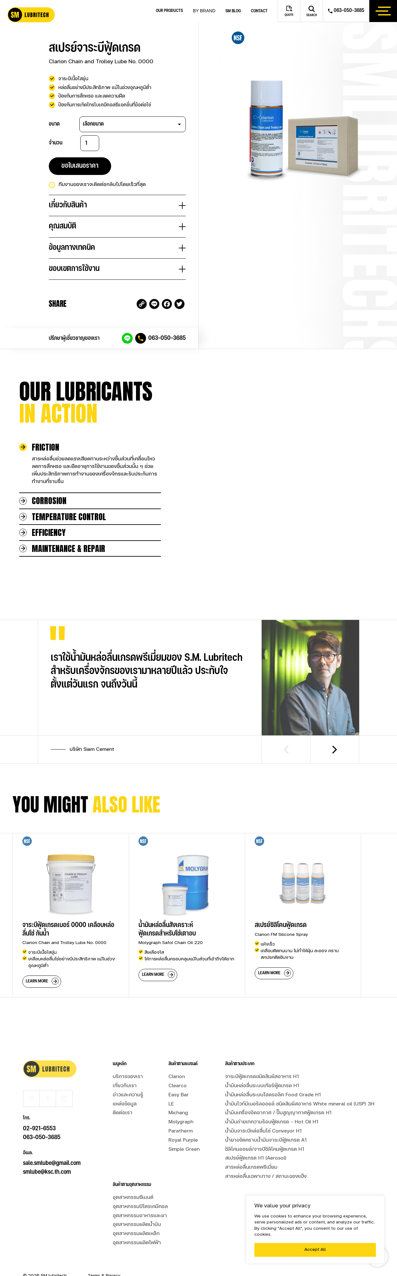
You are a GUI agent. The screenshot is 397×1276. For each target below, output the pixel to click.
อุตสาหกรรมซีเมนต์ (133, 1180)
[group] (71, 897)
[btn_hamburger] (383, 11)
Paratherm (180, 1113)
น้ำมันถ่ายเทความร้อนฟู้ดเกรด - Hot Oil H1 (271, 1104)
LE (171, 1086)
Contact (259, 11)
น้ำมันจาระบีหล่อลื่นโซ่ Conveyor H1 (263, 1113)
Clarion (176, 1059)
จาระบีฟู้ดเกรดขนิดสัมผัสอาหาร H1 (262, 1059)
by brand (204, 10)
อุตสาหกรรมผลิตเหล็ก (136, 1216)
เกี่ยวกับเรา (125, 1068)
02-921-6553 (39, 1094)
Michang (178, 1095)
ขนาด (54, 123)
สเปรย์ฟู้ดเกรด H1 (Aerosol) (255, 1140)
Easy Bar (178, 1077)
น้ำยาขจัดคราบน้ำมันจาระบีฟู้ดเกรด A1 (266, 1122)
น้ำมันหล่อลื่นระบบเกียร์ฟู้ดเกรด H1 (262, 1068)
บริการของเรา (128, 1059)
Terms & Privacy (104, 1258)
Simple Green (184, 1131)
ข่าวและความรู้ (128, 1077)
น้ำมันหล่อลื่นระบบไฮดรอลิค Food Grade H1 (273, 1077)
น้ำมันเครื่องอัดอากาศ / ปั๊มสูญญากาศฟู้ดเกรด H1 (278, 1095)
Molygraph (180, 1104)
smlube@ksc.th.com (47, 1137)
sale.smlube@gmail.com (52, 1128)
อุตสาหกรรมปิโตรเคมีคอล (140, 1189)
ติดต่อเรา (122, 1095)
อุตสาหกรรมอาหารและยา (140, 1197)
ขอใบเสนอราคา (80, 166)
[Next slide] (335, 731)
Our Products (169, 11)
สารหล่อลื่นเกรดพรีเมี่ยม (251, 1149)
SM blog (233, 11)
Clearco (177, 1068)
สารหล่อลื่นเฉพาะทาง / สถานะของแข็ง (266, 1158)
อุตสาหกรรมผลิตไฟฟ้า (137, 1225)
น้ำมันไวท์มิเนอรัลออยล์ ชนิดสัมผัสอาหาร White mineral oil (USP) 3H (299, 1086)
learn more (37, 963)
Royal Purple (183, 1122)
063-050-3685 (167, 338)
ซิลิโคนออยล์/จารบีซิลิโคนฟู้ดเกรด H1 (264, 1131)
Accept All (315, 1250)
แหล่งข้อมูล (125, 1086)
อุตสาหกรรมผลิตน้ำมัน (137, 1207)
